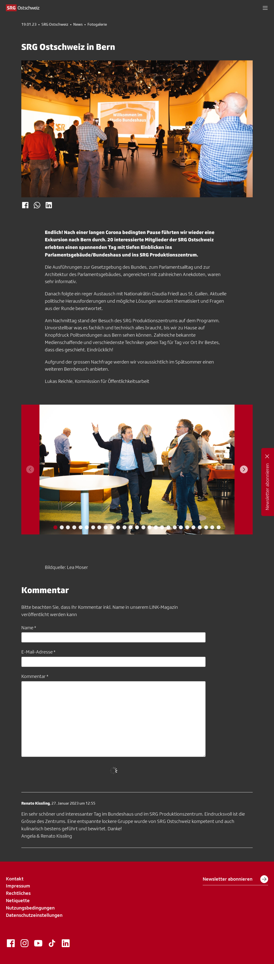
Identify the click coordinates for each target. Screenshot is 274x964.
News (78, 24)
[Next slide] (244, 469)
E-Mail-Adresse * (38, 651)
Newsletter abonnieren (235, 879)
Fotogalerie (97, 24)
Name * (28, 627)
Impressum (18, 885)
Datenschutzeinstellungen (34, 915)
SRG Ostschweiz (54, 24)
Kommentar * (34, 676)
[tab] (55, 527)
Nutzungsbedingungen (30, 907)
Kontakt (15, 878)
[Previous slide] (30, 469)
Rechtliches (18, 893)
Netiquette (18, 900)
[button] (265, 8)
